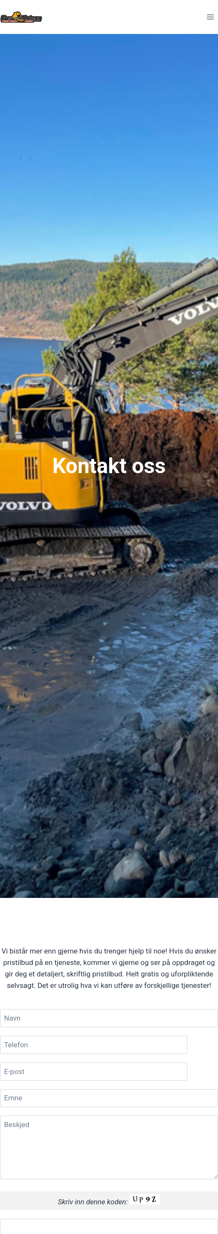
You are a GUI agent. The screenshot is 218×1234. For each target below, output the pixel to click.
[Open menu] (210, 16)
